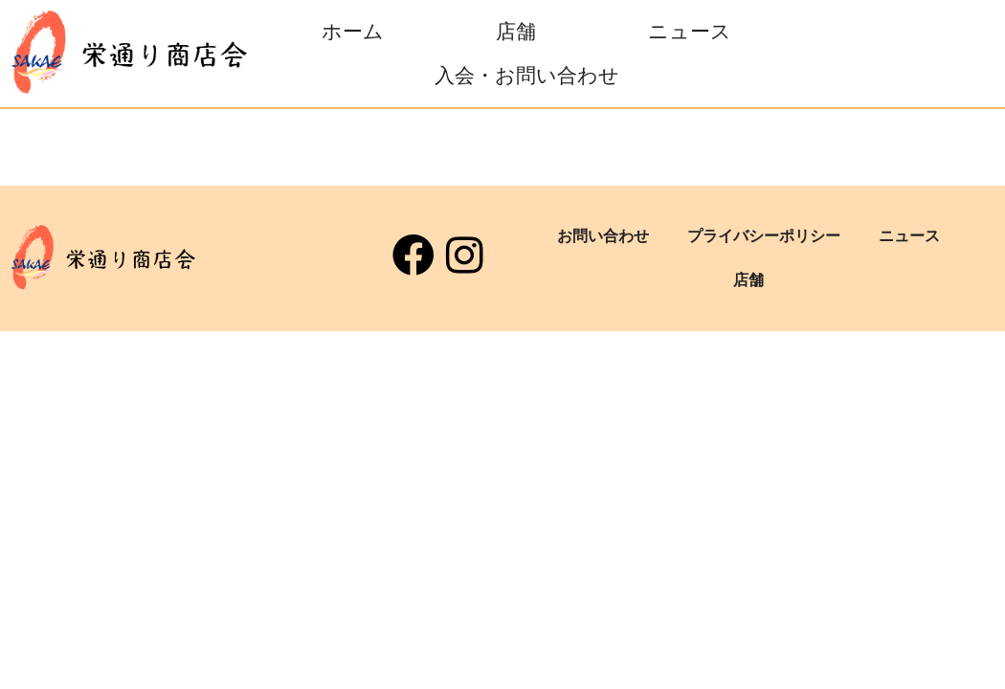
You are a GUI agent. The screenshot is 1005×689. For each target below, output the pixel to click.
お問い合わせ (603, 236)
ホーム (353, 31)
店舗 (516, 31)
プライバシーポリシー (763, 236)
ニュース (689, 31)
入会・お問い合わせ (527, 75)
